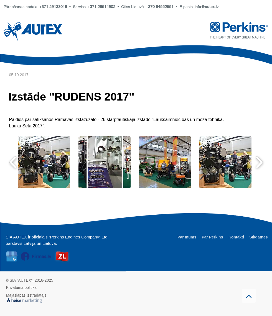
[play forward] (259, 162)
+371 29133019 (53, 6)
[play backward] (13, 162)
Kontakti (236, 237)
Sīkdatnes (258, 237)
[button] (44, 162)
